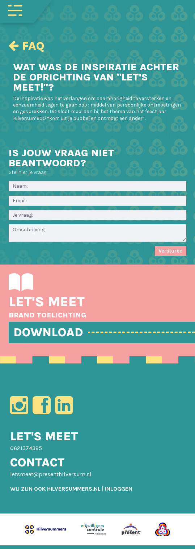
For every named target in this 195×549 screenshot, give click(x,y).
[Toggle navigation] (15, 10)
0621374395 (26, 453)
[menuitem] (118, 493)
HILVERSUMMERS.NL (74, 493)
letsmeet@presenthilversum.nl (51, 479)
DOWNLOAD (53, 333)
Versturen (170, 251)
